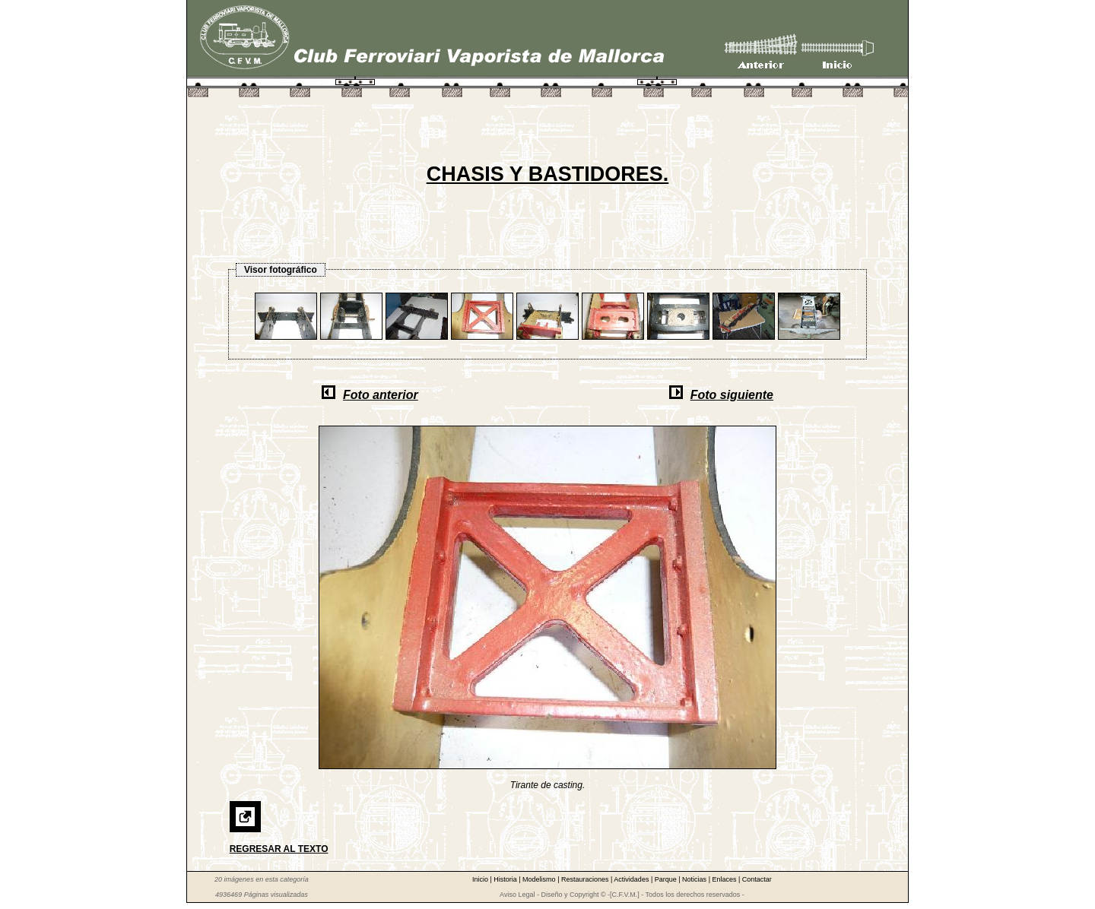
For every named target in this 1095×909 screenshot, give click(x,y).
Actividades (632, 879)
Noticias (695, 879)
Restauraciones (586, 879)
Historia (506, 879)
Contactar (757, 879)
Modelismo (539, 879)
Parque (667, 879)
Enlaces (725, 879)
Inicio (481, 879)
